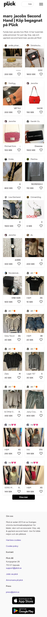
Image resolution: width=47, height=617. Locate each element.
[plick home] (10, 4)
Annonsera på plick (14, 580)
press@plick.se (12, 592)
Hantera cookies (13, 540)
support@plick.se (14, 568)
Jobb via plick (12, 574)
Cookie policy (12, 546)
